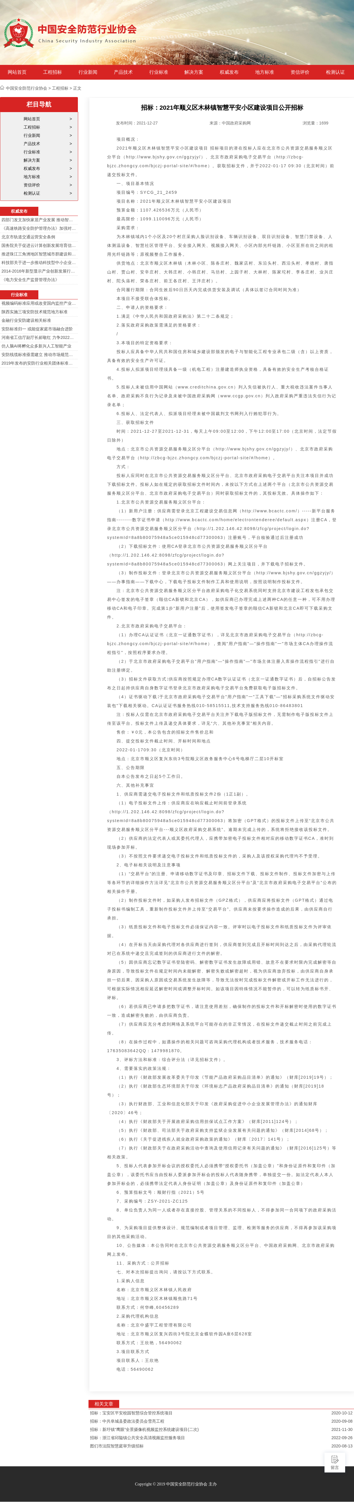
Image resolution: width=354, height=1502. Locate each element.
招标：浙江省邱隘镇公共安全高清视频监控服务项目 (137, 1437)
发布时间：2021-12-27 (137, 123)
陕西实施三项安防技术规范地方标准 (34, 311)
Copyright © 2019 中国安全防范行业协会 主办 (176, 1484)
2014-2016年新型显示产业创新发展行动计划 (38, 271)
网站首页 (17, 72)
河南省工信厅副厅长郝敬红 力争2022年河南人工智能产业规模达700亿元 (38, 337)
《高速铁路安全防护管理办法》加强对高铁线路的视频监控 (38, 228)
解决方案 (193, 72)
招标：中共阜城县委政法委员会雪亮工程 (127, 1421)
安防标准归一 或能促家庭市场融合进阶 (37, 329)
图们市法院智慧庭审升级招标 (117, 1446)
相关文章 (103, 1403)
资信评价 (300, 72)
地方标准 (264, 72)
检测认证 (335, 72)
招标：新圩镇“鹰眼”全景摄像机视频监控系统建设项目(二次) (144, 1429)
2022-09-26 (342, 1437)
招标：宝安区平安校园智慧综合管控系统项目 (131, 1413)
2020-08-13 (342, 1446)
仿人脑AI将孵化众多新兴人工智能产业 (36, 346)
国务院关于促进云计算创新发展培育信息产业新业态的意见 (38, 245)
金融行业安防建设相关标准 (26, 320)
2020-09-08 (342, 1421)
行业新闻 (87, 72)
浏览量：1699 (315, 123)
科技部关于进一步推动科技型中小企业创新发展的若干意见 (38, 262)
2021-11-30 (342, 1429)
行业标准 (158, 72)
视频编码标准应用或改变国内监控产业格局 (38, 303)
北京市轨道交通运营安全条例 (28, 237)
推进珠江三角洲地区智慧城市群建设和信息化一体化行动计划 (38, 254)
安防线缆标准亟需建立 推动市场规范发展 (38, 354)
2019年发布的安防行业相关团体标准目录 (38, 363)
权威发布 (229, 72)
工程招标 (52, 72)
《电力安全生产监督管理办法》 (30, 279)
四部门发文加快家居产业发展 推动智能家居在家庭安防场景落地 (38, 219)
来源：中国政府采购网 (230, 123)
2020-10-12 (342, 1413)
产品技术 (123, 72)
